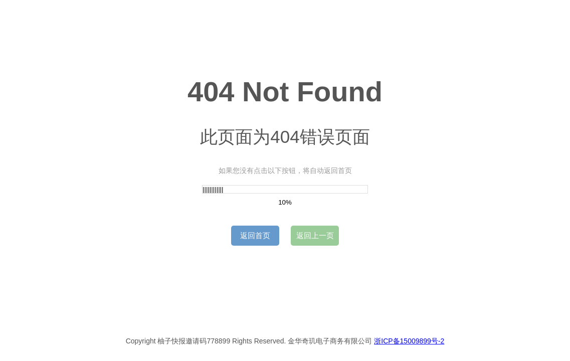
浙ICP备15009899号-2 (409, 341)
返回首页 (255, 235)
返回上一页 (315, 235)
